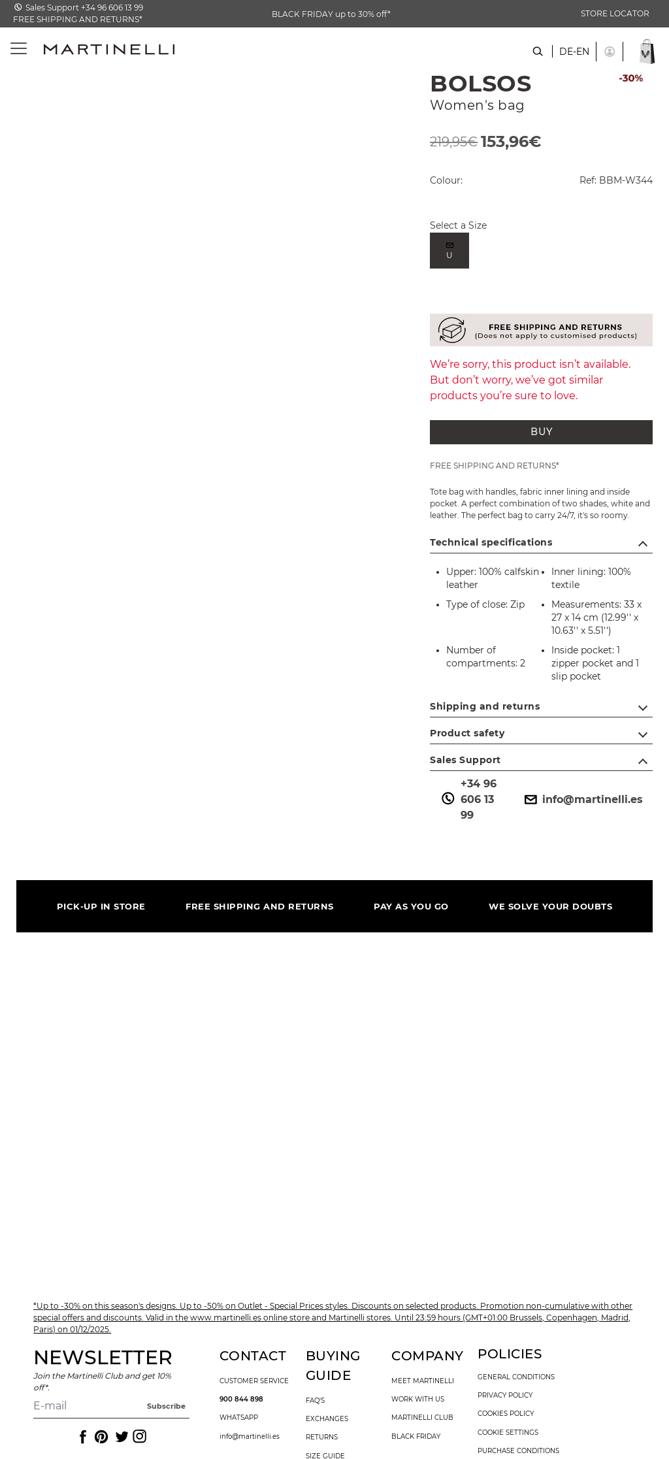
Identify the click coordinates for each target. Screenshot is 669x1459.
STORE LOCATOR (615, 13)
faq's (315, 1401)
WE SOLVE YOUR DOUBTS (550, 906)
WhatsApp (239, 1418)
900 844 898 (241, 1399)
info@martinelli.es (582, 800)
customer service (254, 1381)
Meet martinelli (422, 1381)
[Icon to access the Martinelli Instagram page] (138, 1436)
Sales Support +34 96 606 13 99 (84, 7)
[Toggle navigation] (11, 48)
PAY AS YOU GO (411, 906)
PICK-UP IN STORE (101, 906)
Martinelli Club (422, 1418)
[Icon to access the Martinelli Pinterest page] (100, 1436)
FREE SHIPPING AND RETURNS (260, 906)
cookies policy (506, 1414)
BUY (541, 432)
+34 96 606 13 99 (468, 799)
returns (322, 1437)
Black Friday (415, 1437)
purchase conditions (518, 1451)
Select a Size (458, 225)
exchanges (327, 1419)
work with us (417, 1399)
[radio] (449, 251)
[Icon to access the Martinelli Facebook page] (81, 1436)
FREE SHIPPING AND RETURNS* (77, 19)
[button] (609, 51)
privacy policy (505, 1396)
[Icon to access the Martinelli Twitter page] (119, 1436)
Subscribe (166, 1406)
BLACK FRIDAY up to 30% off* (331, 14)
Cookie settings (508, 1433)
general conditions (516, 1377)
